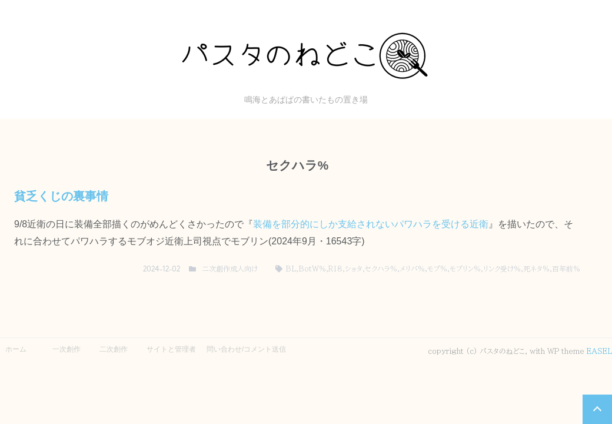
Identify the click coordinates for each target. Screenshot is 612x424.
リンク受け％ (502, 268)
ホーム (15, 349)
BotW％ (312, 268)
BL (290, 268)
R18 (335, 268)
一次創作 (66, 349)
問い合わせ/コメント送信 (246, 349)
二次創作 (113, 349)
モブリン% (465, 268)
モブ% (437, 268)
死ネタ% (536, 268)
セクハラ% (381, 268)
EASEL (599, 351)
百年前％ (566, 268)
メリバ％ (412, 268)
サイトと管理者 (171, 349)
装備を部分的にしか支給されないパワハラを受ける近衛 (370, 224)
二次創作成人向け (230, 268)
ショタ (353, 268)
